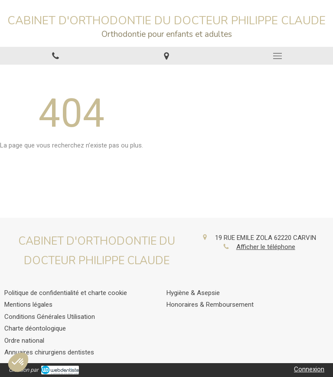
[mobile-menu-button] (277, 56)
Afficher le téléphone (265, 247)
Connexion (309, 369)
